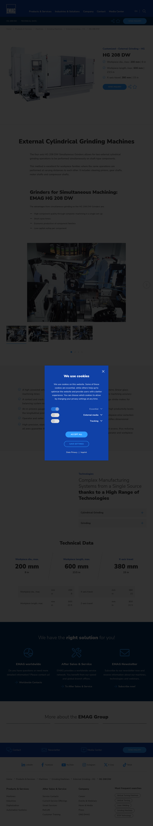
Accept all (76, 434)
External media (90, 415)
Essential (93, 409)
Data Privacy (71, 452)
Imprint (84, 452)
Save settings (76, 444)
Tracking (94, 421)
